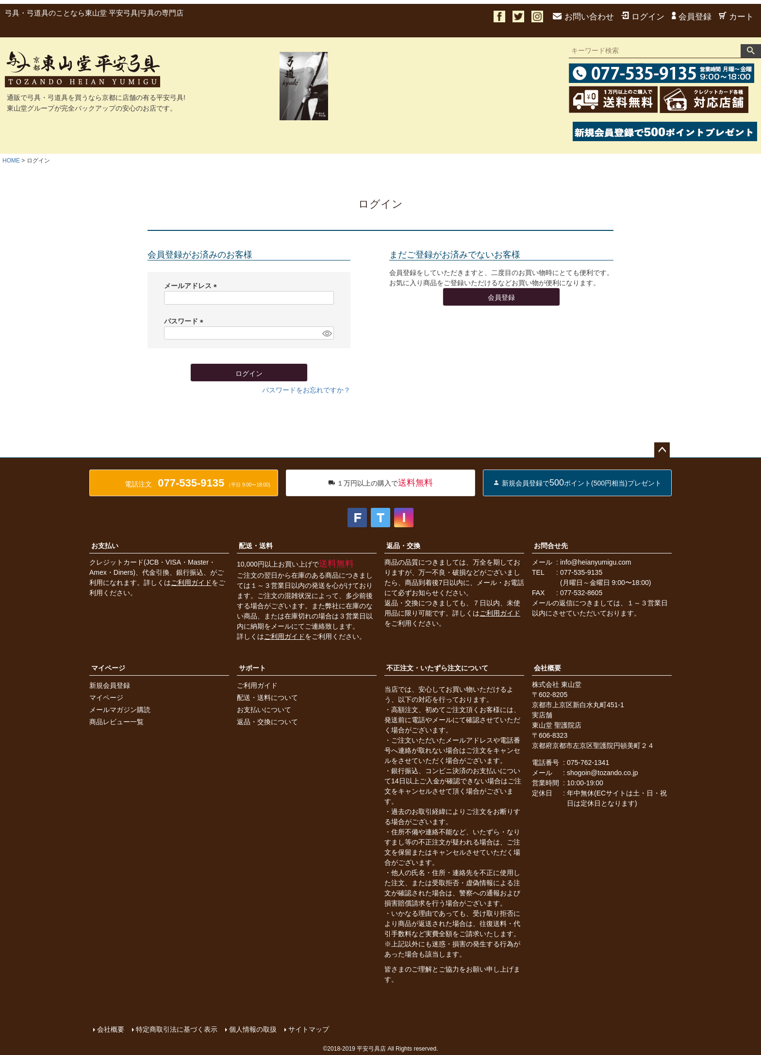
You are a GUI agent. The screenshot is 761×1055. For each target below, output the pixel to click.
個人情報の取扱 (253, 1029)
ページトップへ (662, 450)
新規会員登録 (109, 685)
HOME (11, 160)
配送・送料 (256, 546)
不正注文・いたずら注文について (437, 668)
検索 (751, 51)
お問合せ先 (551, 546)
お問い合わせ (583, 16)
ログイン (642, 16)
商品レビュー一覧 (116, 722)
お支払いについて (264, 710)
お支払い (104, 546)
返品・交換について (267, 722)
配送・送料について (267, 697)
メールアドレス (192, 286)
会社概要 (547, 668)
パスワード (185, 321)
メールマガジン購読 (119, 710)
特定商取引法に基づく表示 (176, 1029)
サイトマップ (308, 1029)
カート (736, 16)
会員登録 (691, 16)
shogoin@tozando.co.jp (602, 773)
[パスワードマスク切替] (326, 333)
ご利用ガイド (191, 582)
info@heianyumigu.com (595, 562)
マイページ (108, 668)
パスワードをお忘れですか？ (306, 390)
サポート (252, 668)
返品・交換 (403, 546)
